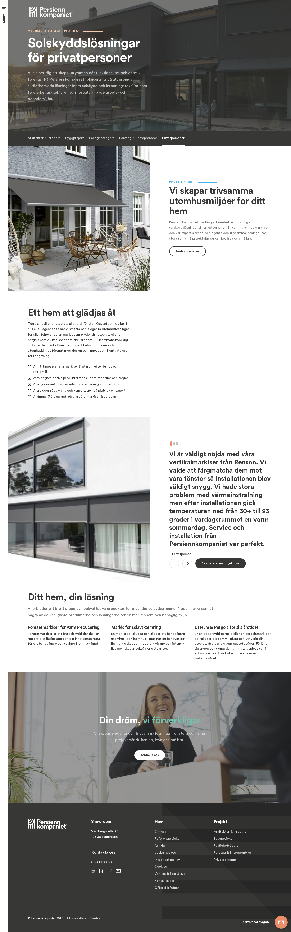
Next (187, 563)
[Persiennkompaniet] (51, 12)
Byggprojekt (74, 138)
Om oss (160, 831)
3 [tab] (177, 443)
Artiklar (160, 845)
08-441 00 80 (101, 862)
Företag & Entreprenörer (138, 138)
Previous (174, 563)
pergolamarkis (256, 633)
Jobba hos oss (165, 852)
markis (68, 334)
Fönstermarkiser (40, 633)
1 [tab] (171, 443)
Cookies (161, 866)
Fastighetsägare (101, 138)
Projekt (220, 822)
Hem (159, 822)
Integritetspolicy (167, 859)
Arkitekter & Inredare (44, 138)
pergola (33, 340)
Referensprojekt (167, 838)
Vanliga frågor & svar (171, 873)
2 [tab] (174, 443)
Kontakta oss (117, 350)
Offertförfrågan (167, 887)
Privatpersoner (173, 138)
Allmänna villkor (76, 918)
